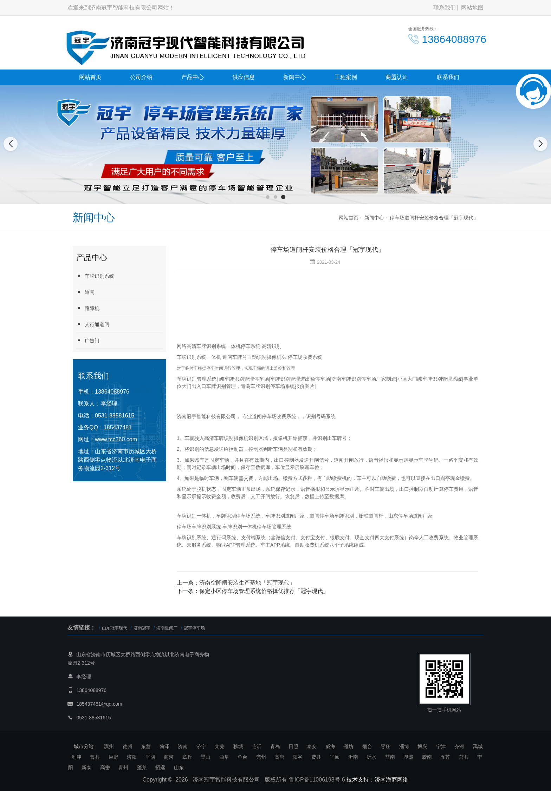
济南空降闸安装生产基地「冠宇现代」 (247, 583)
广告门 (87, 340)
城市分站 (83, 746)
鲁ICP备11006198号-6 (317, 780)
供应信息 (243, 77)
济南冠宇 (142, 628)
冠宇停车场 (194, 628)
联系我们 (444, 8)
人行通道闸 (92, 324)
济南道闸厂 (166, 628)
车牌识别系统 (95, 276)
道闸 (85, 292)
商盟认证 (396, 77)
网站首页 (90, 77)
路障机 (87, 308)
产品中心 (192, 77)
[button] (268, 197)
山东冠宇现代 (114, 628)
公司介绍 (141, 77)
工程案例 (346, 77)
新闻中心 (294, 77)
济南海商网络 (391, 780)
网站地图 (472, 8)
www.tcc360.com (116, 439)
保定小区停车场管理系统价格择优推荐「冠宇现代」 (264, 591)
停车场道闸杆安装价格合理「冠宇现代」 (434, 217)
